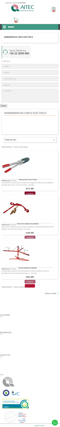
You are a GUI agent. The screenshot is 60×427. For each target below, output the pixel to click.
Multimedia (3, 337)
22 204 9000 (21, 3)
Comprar (30, 190)
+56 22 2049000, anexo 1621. (13, 369)
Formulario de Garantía (7, 342)
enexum (4, 425)
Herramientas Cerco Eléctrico (18, 34)
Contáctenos (56, 2)
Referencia (6, 177)
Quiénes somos (5, 339)
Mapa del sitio (4, 347)
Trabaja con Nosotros (7, 334)
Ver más (31, 181)
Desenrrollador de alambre (28, 265)
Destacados (4, 327)
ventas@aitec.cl (9, 372)
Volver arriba (50, 290)
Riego (2, 319)
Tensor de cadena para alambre (28, 220)
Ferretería (3, 324)
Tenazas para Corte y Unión (28, 176)
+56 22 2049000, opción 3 (12, 364)
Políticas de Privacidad (7, 349)
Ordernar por (30, 136)
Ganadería (3, 322)
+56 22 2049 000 (9, 359)
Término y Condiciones (7, 344)
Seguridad (3, 317)
